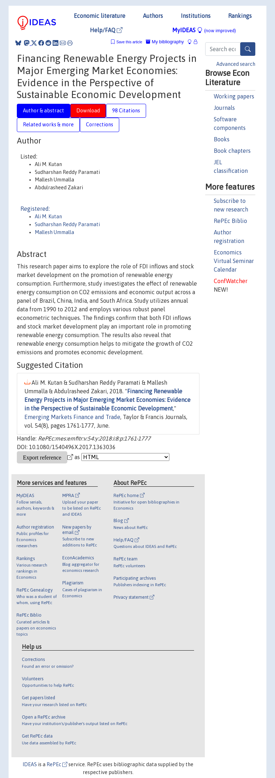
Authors (153, 16)
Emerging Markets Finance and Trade (72, 417)
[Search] (247, 49)
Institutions (196, 16)
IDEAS (30, 764)
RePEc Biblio (230, 221)
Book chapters (232, 150)
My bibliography (165, 41)
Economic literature (99, 16)
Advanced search (235, 64)
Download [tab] (88, 110)
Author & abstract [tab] (43, 110)
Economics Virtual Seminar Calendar (234, 261)
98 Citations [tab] (126, 110)
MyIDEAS (204, 30)
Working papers (234, 96)
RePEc (57, 764)
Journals (224, 107)
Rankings (240, 16)
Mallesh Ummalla (54, 232)
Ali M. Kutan (48, 216)
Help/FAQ (106, 30)
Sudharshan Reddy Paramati (67, 224)
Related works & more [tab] (48, 124)
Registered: (35, 208)
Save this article (129, 42)
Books (222, 139)
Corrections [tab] (99, 124)
